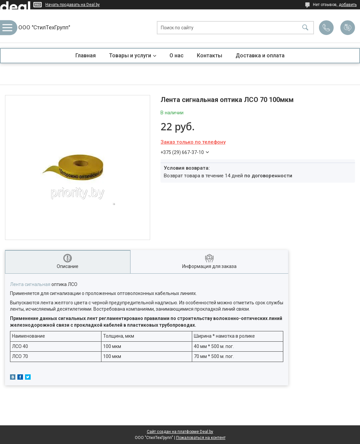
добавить (348, 4)
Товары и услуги (130, 55)
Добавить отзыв (347, 27)
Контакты (209, 55)
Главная (85, 55)
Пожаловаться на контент (201, 437)
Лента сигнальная (30, 284)
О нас (176, 55)
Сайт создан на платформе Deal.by (180, 431)
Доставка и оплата (260, 55)
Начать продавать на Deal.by (72, 4)
